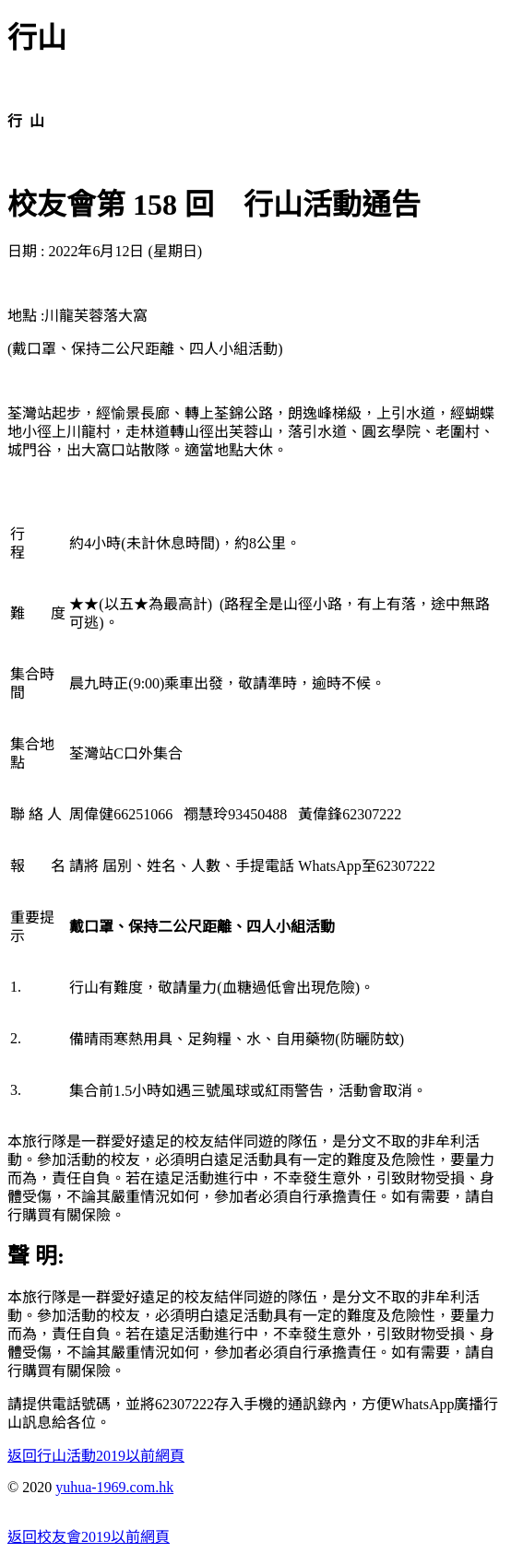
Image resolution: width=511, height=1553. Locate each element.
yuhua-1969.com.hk (114, 1487)
